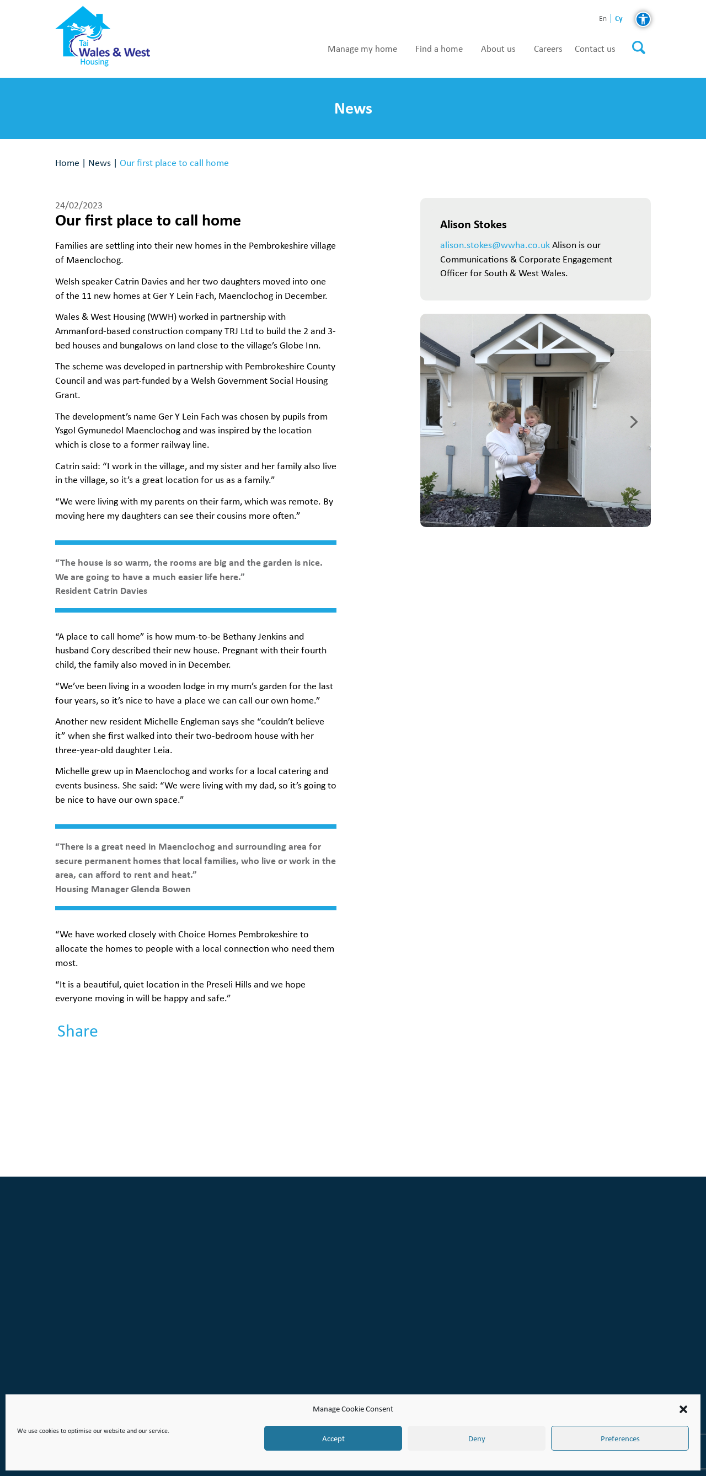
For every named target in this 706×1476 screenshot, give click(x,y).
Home (67, 162)
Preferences (620, 1438)
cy (619, 18)
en (603, 19)
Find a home (439, 49)
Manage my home (362, 49)
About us (498, 49)
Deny (476, 1438)
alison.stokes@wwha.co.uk (495, 244)
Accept (333, 1438)
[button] (683, 1409)
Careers (548, 49)
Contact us (595, 49)
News (99, 162)
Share (77, 1031)
